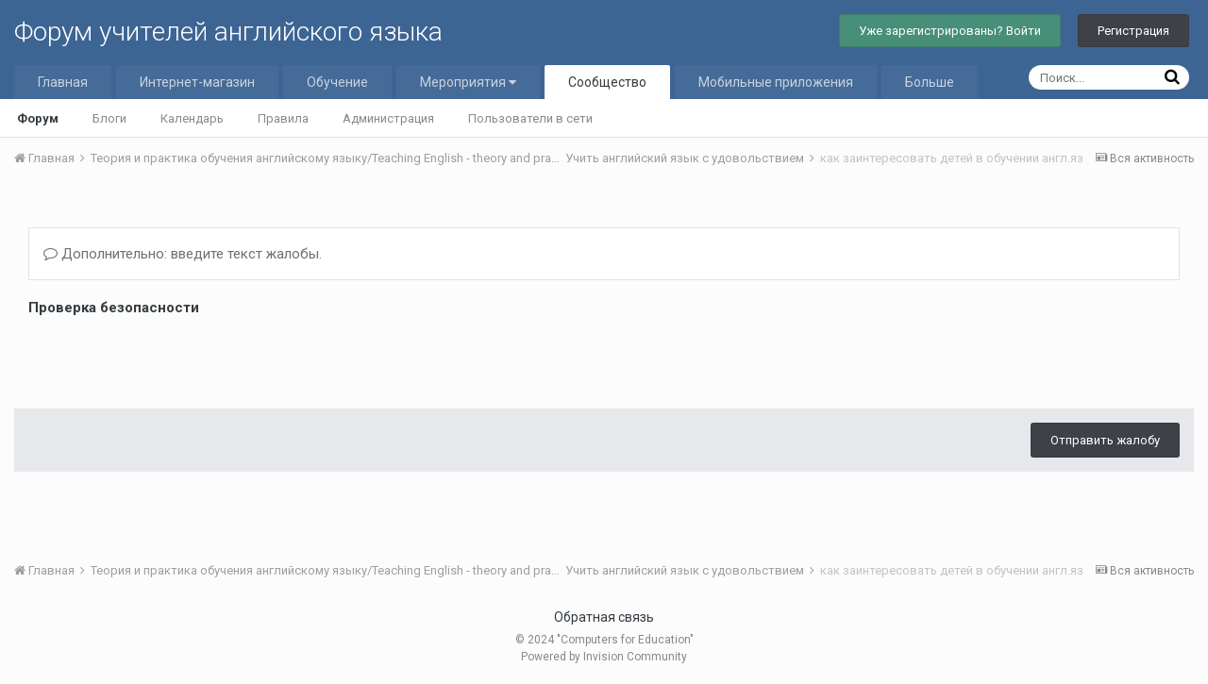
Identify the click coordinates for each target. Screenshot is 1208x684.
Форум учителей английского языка (228, 31)
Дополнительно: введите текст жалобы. (182, 253)
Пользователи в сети (530, 118)
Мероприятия (468, 82)
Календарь (192, 118)
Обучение (337, 82)
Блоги (109, 118)
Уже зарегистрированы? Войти (950, 31)
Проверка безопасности (113, 307)
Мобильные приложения (775, 82)
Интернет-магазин (197, 82)
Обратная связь (604, 617)
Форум (38, 118)
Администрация (388, 118)
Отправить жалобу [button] (1105, 440)
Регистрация (1133, 31)
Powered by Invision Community (604, 656)
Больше (929, 82)
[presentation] (171, 357)
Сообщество (607, 82)
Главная (63, 82)
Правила (283, 118)
